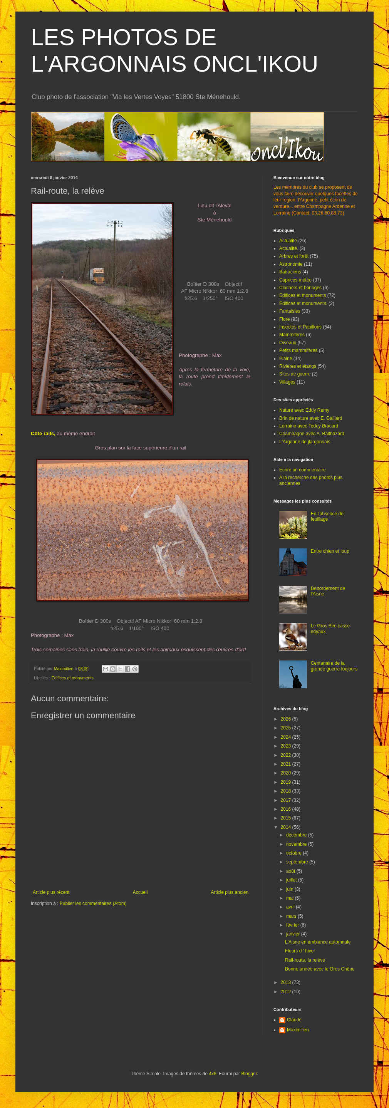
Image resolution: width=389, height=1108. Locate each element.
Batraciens (290, 272)
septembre (297, 862)
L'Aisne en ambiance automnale (317, 942)
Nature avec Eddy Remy (304, 410)
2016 (286, 809)
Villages (287, 382)
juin (290, 889)
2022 (286, 755)
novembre (297, 844)
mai (290, 898)
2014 (286, 827)
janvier (293, 934)
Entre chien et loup (330, 551)
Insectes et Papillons (300, 327)
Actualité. (288, 248)
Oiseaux (287, 342)
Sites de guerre (294, 374)
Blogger (249, 1073)
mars (292, 916)
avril (291, 907)
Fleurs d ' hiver (300, 951)
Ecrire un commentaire (302, 470)
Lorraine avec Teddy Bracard (308, 426)
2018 (286, 791)
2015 (286, 818)
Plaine (285, 358)
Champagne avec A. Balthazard (311, 433)
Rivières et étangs (297, 366)
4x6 (212, 1073)
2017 (286, 800)
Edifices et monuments (73, 678)
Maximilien (298, 1030)
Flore (284, 319)
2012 (286, 991)
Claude (294, 1020)
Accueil (140, 892)
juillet (292, 880)
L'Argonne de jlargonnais (304, 441)
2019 (286, 782)
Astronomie (291, 264)
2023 (286, 746)
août (291, 871)
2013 (286, 982)
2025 (286, 728)
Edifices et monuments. (303, 303)
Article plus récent (51, 892)
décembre (297, 835)
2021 (286, 764)
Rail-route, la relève (305, 960)
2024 (286, 737)
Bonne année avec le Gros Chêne (320, 969)
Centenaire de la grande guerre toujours (334, 665)
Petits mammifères (298, 350)
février (293, 925)
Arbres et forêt (294, 256)
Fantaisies (289, 311)
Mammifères (292, 334)
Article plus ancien (229, 892)
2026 (286, 719)
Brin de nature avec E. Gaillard (310, 418)
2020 (286, 773)
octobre (294, 853)
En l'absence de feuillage (327, 516)
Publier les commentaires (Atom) (93, 903)
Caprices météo (295, 280)
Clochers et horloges (300, 287)
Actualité (288, 240)
